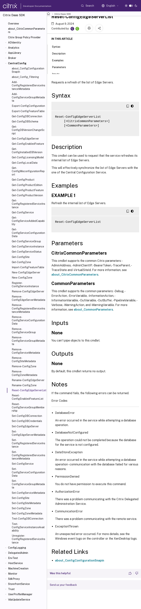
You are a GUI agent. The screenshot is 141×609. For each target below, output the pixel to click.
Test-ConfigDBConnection (27, 518)
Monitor (12, 573)
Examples (60, 60)
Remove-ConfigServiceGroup (24, 331)
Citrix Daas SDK (62, 14)
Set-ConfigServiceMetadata (28, 492)
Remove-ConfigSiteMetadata (24, 359)
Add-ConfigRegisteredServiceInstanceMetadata (28, 85)
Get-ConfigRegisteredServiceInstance (28, 204)
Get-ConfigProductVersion (27, 195)
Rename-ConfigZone (24, 385)
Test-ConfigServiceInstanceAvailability (28, 527)
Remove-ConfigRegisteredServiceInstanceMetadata (28, 308)
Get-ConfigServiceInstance (28, 246)
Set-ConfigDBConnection (27, 415)
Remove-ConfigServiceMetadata (26, 351)
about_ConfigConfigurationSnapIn (28, 70)
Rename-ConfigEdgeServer (28, 380)
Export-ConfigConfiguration (28, 105)
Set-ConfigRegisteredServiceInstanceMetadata (28, 455)
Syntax (58, 46)
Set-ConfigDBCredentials (27, 421)
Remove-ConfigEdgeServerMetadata (28, 298)
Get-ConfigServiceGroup (26, 241)
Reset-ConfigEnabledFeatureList (27, 397)
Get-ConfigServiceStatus (26, 251)
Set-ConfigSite (20, 498)
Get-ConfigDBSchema (25, 121)
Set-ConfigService (23, 463)
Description (61, 53)
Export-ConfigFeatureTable (28, 111)
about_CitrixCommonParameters (26, 30)
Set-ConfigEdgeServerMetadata (28, 433)
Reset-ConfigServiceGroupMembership (28, 407)
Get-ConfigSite (21, 257)
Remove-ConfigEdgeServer (28, 291)
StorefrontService (19, 583)
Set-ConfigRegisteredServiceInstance (28, 443)
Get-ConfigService (23, 212)
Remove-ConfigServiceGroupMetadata (28, 341)
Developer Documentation (31, 6)
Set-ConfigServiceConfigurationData (28, 472)
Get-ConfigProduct (23, 179)
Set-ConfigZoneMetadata (27, 513)
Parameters (61, 67)
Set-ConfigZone (21, 508)
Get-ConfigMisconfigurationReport (28, 171)
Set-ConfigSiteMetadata (26, 503)
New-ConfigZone (22, 277)
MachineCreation (18, 568)
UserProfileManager (20, 594)
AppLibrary (14, 52)
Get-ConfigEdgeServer (25, 138)
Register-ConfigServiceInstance (25, 284)
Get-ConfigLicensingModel (28, 157)
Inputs (58, 73)
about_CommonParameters (93, 309)
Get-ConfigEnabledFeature (28, 143)
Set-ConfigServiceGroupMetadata (28, 484)
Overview (13, 23)
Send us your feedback (63, 584)
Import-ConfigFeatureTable (28, 267)
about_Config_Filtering (25, 76)
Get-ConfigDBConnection (27, 116)
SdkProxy (14, 578)
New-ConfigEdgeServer (26, 272)
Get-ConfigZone (21, 262)
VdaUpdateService (19, 599)
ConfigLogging (17, 547)
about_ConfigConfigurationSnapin (79, 560)
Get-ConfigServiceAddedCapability (28, 221)
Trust (11, 589)
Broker (12, 58)
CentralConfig (17, 63)
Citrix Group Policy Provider (24, 37)
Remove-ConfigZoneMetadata (24, 373)
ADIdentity (14, 42)
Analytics (13, 47)
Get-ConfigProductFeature (28, 190)
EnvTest (13, 558)
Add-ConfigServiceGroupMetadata (28, 97)
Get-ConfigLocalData (24, 162)
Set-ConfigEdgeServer (25, 426)
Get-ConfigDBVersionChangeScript (28, 130)
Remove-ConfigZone (24, 366)
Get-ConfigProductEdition (27, 185)
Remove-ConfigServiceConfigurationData (28, 320)
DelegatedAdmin (18, 552)
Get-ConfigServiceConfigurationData (28, 232)
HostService (15, 563)
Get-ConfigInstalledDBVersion (27, 150)
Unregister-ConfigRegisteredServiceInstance (28, 539)
